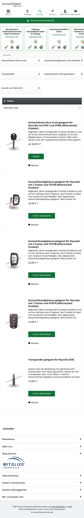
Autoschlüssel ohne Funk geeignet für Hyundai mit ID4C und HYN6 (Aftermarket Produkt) (52, 125)
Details (36, 156)
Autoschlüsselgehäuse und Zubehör (62, 60)
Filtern (9, 101)
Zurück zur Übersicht (12, 88)
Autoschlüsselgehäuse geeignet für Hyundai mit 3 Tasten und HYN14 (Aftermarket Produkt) (54, 303)
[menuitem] (8, 12)
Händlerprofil (12, 36)
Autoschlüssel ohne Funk (14, 60)
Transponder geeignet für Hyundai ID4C (51, 359)
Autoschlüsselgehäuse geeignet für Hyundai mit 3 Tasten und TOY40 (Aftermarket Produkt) (54, 184)
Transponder (8, 74)
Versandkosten (58, 506)
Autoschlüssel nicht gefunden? (59, 74)
